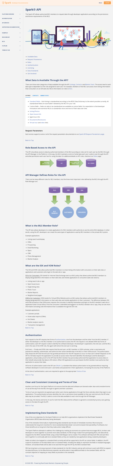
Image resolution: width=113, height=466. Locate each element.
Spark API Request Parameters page (91, 134)
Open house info (35, 114)
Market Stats (89, 84)
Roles (29, 62)
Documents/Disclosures (38, 120)
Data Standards (33, 71)
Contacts (79, 84)
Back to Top (29, 140)
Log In (107, 3)
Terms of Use (81, 371)
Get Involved (32, 74)
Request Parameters (35, 59)
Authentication (33, 65)
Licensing (31, 68)
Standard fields (35, 101)
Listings (72, 84)
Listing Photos (35, 111)
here (70, 89)
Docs (100, 3)
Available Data (32, 57)
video (43, 123)
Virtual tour (34, 123)
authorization (61, 339)
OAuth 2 (59, 366)
